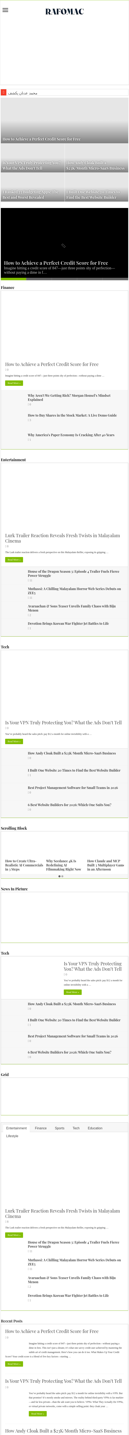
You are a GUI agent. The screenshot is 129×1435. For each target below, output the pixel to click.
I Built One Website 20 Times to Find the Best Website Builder (74, 770)
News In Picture (14, 888)
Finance (7, 287)
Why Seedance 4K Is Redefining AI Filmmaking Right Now (63, 865)
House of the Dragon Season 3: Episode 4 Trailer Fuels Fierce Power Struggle (73, 573)
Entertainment (13, 459)
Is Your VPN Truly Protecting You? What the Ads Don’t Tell (63, 722)
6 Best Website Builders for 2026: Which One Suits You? (69, 805)
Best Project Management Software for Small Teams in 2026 (73, 787)
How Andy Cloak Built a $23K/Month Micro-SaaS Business (72, 753)
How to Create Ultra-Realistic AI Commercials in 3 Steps (24, 865)
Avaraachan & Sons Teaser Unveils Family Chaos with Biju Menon (72, 608)
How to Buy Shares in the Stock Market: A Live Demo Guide (72, 415)
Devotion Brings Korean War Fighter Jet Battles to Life (68, 623)
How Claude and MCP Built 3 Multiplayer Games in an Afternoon (107, 865)
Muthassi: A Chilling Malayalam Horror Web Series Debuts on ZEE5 (74, 591)
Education (95, 1128)
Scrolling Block (14, 828)
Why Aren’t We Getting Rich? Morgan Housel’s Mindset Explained (69, 397)
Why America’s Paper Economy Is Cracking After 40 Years (71, 435)
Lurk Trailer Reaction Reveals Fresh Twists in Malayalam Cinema (62, 538)
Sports (59, 1128)
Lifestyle (12, 1136)
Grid (5, 1074)
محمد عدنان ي (19, 93)
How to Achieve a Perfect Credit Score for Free (41, 139)
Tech (5, 646)
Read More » (14, 383)
